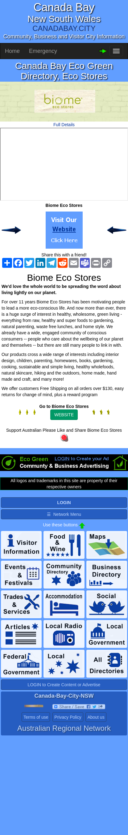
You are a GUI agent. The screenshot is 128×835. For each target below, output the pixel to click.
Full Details (64, 124)
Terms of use (35, 717)
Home (12, 51)
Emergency (43, 51)
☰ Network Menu (64, 514)
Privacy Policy (67, 717)
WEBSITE (64, 414)
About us (95, 717)
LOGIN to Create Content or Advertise (64, 684)
